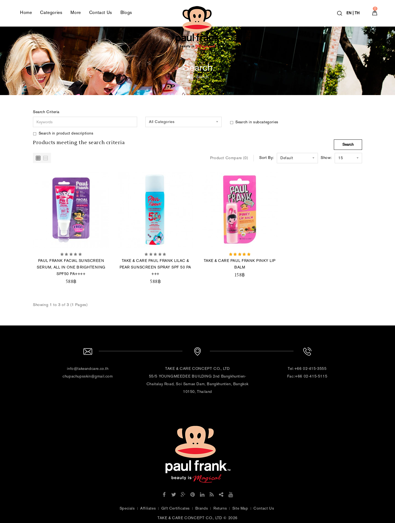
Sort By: (266, 157)
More (75, 12)
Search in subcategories (254, 122)
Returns (220, 508)
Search (202, 77)
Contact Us (100, 12)
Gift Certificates (175, 508)
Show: (326, 157)
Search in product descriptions (63, 133)
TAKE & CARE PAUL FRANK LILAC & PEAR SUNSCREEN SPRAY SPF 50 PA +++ (155, 267)
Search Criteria (46, 112)
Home (26, 12)
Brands (201, 508)
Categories (51, 12)
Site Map (240, 508)
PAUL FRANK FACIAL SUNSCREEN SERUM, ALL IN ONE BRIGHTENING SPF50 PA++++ (71, 267)
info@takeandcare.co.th (87, 368)
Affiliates (148, 508)
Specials (127, 508)
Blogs (126, 12)
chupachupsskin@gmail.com (88, 376)
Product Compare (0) (229, 158)
